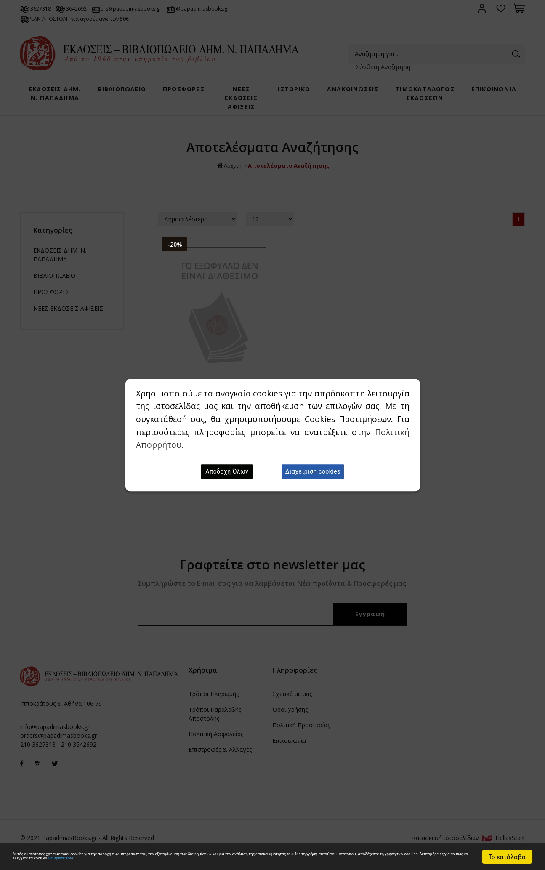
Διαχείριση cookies (313, 471)
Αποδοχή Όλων (227, 471)
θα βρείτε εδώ (396, 860)
